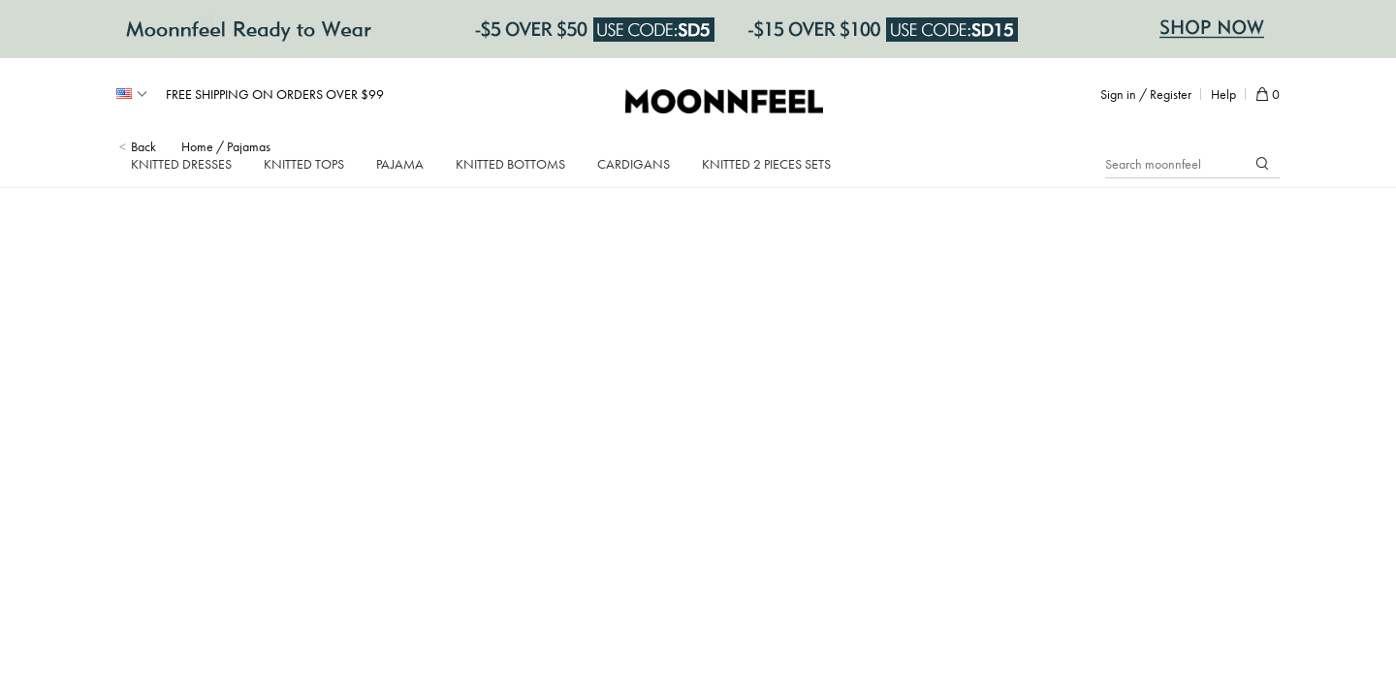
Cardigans (633, 164)
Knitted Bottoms (510, 164)
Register (1170, 94)
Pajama (400, 164)
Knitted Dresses (181, 164)
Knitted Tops (304, 164)
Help (1223, 94)
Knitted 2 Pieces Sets (766, 164)
